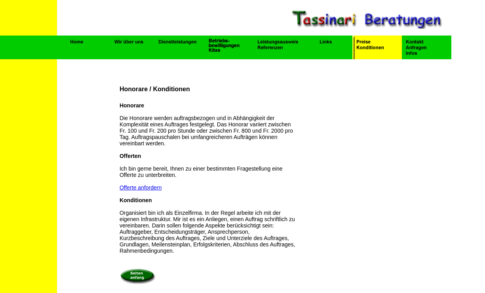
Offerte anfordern (141, 187)
